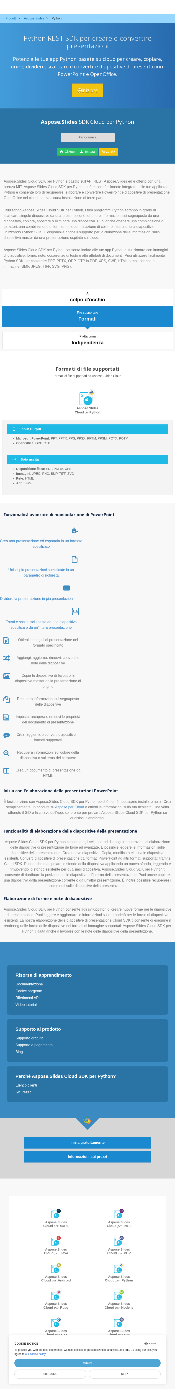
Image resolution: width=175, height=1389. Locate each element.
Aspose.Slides (56, 1224)
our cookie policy (35, 1354)
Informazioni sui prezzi (87, 1157)
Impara (87, 152)
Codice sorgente (28, 991)
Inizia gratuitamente (87, 1142)
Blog (19, 1052)
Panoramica (87, 137)
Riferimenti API (27, 998)
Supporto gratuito (29, 1038)
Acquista (108, 151)
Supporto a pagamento (34, 1045)
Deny (124, 1374)
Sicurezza (23, 1092)
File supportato (87, 317)
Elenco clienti (26, 1085)
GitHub (67, 152)
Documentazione (29, 984)
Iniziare (87, 90)
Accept (87, 1363)
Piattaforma (87, 340)
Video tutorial (26, 1005)
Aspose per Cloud (70, 807)
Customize (50, 1374)
